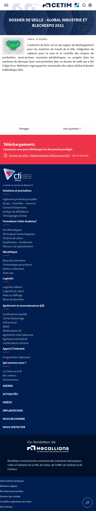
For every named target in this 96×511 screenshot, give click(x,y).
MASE (6, 326)
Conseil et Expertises (15, 207)
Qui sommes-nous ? (14, 362)
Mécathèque (10, 252)
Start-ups (8, 273)
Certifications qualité (15, 314)
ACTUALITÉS (10, 394)
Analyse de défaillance (16, 211)
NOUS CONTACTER (14, 427)
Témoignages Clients (15, 215)
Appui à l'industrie (14, 348)
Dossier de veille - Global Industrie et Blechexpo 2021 (39, 155)
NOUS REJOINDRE (14, 418)
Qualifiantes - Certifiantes (17, 242)
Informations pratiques (12, 480)
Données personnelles (11, 491)
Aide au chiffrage (12, 295)
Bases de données (13, 299)
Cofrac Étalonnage (13, 318)
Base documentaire (14, 260)
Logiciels (8, 278)
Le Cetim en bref (12, 371)
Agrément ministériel (15, 339)
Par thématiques (12, 229)
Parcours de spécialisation (18, 246)
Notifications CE (12, 330)
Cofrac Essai (10, 322)
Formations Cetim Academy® (20, 221)
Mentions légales (8, 486)
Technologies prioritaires (17, 264)
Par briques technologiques (19, 234)
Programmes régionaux (16, 357)
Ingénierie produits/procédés (20, 199)
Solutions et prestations (17, 190)
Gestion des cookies (10, 496)
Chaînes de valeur (13, 238)
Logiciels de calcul (13, 291)
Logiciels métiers (12, 287)
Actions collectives (13, 268)
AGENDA (8, 385)
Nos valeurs (9, 375)
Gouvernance (10, 379)
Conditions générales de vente (15, 501)
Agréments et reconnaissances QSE (24, 305)
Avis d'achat (6, 506)
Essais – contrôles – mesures (19, 203)
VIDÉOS (7, 402)
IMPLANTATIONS (13, 410)
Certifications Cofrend (15, 343)
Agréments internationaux (18, 334)
